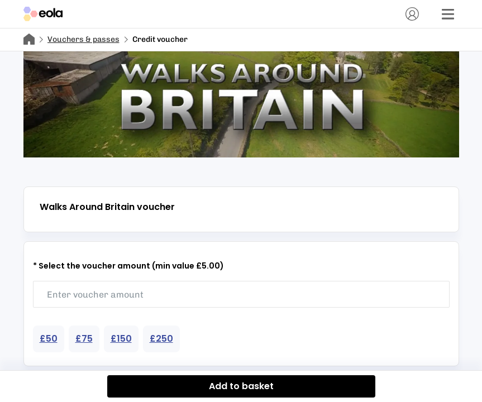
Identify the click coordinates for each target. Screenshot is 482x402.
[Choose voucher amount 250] (161, 339)
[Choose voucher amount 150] (121, 339)
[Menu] (448, 14)
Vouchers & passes (83, 39)
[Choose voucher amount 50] (48, 339)
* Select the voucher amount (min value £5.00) (128, 265)
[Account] (412, 14)
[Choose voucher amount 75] (84, 339)
